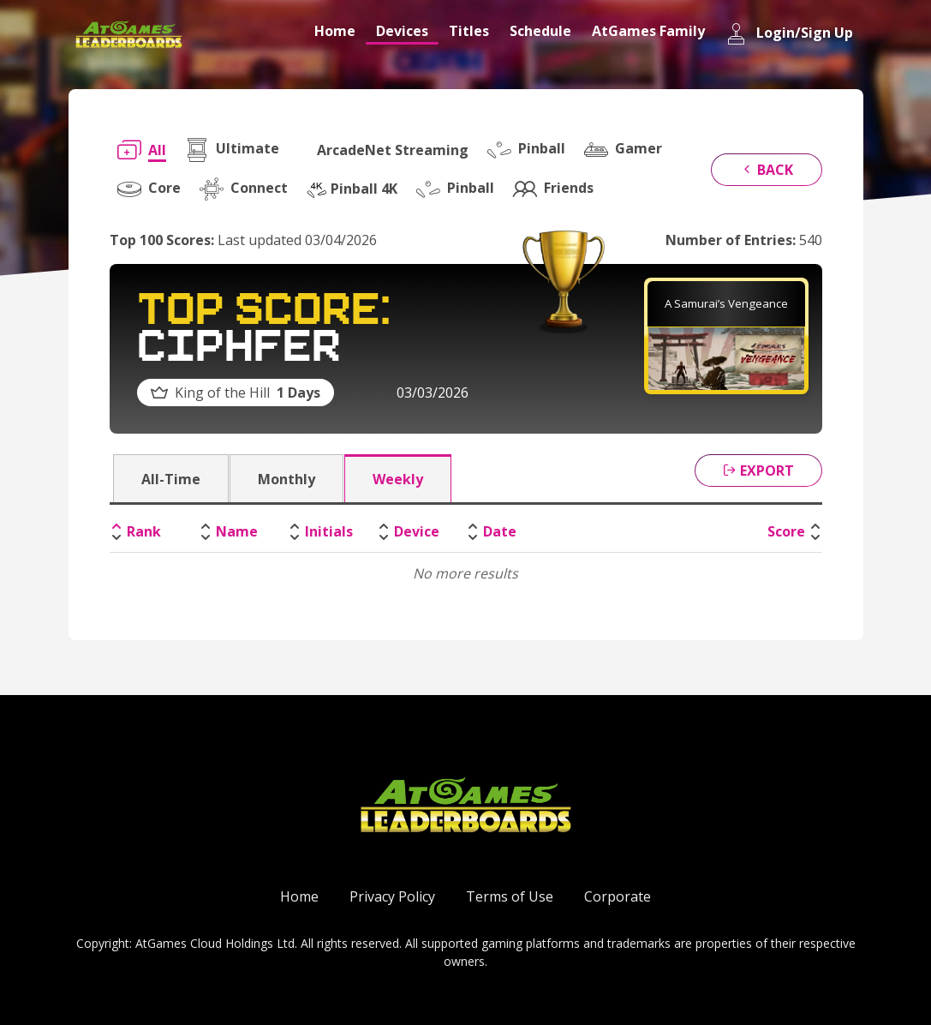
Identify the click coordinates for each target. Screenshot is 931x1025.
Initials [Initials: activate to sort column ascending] (329, 531)
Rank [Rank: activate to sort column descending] (144, 531)
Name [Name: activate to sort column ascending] (237, 531)
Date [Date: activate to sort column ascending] (499, 531)
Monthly (286, 479)
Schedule (540, 30)
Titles (469, 30)
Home (334, 30)
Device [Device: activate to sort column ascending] (416, 531)
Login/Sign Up (789, 34)
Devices (402, 30)
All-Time (170, 479)
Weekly (398, 479)
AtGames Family (648, 30)
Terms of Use (509, 896)
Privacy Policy (392, 896)
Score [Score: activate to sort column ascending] (786, 531)
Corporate (617, 896)
